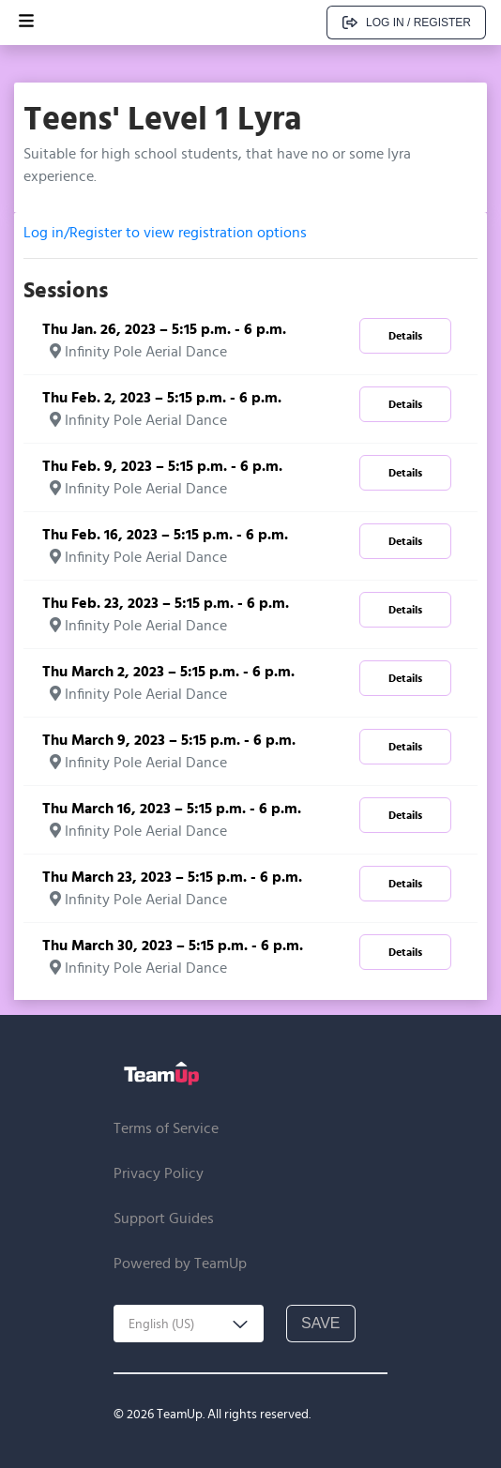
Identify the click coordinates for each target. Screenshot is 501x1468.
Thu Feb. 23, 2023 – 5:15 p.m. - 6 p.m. (165, 602)
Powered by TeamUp (180, 1263)
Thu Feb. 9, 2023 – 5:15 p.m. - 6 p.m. (162, 465)
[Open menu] (26, 22)
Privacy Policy (159, 1173)
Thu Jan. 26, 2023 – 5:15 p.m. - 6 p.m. (164, 329)
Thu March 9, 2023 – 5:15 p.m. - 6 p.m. (169, 739)
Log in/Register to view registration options (165, 232)
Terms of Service (166, 1128)
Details (405, 335)
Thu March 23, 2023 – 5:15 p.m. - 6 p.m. (172, 876)
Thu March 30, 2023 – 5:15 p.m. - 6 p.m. (172, 945)
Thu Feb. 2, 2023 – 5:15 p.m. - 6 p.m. (161, 397)
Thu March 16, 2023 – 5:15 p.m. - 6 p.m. (171, 808)
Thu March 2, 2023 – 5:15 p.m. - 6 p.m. (168, 671)
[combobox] (189, 1323)
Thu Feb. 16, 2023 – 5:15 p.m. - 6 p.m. (165, 534)
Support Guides (164, 1218)
